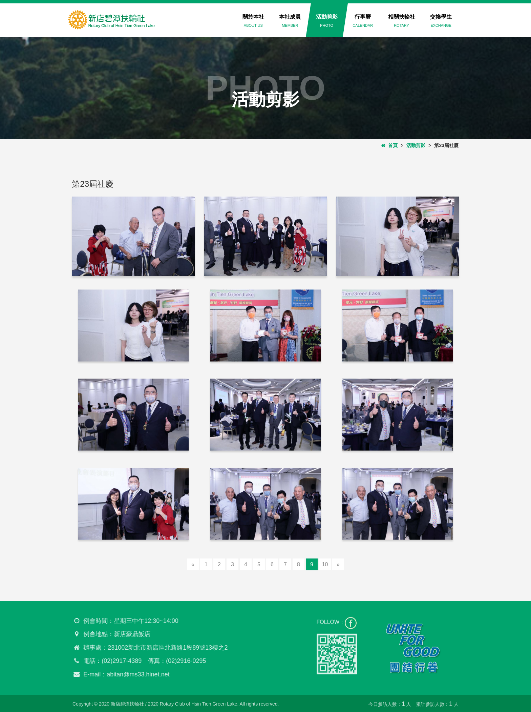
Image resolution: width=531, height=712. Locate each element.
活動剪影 (327, 20)
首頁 (389, 145)
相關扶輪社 (401, 20)
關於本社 (253, 20)
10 (325, 564)
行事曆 (363, 20)
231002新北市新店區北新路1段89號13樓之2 (164, 647)
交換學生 (441, 20)
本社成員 (290, 20)
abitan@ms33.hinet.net (134, 674)
